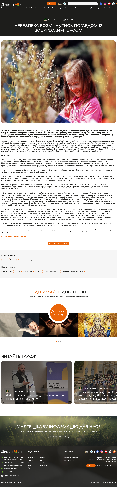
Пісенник (42, 458)
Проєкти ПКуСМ (68, 460)
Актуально (38, 8)
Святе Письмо (75, 8)
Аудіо (30, 465)
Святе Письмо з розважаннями (49, 463)
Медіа (60, 8)
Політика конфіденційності (11, 482)
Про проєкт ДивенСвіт (70, 458)
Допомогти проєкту (58, 313)
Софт (66, 8)
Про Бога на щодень (27, 260)
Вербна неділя (51, 271)
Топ (4, 260)
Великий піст (8, 271)
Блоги (54, 8)
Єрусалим (28, 271)
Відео (30, 468)
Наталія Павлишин (54, 20)
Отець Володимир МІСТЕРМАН (14, 236)
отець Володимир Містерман (72, 271)
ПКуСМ (31, 8)
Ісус (18, 271)
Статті (47, 8)
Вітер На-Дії (43, 465)
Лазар (39, 271)
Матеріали (98, 8)
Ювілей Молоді (87, 8)
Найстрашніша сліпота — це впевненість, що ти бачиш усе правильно (35, 397)
